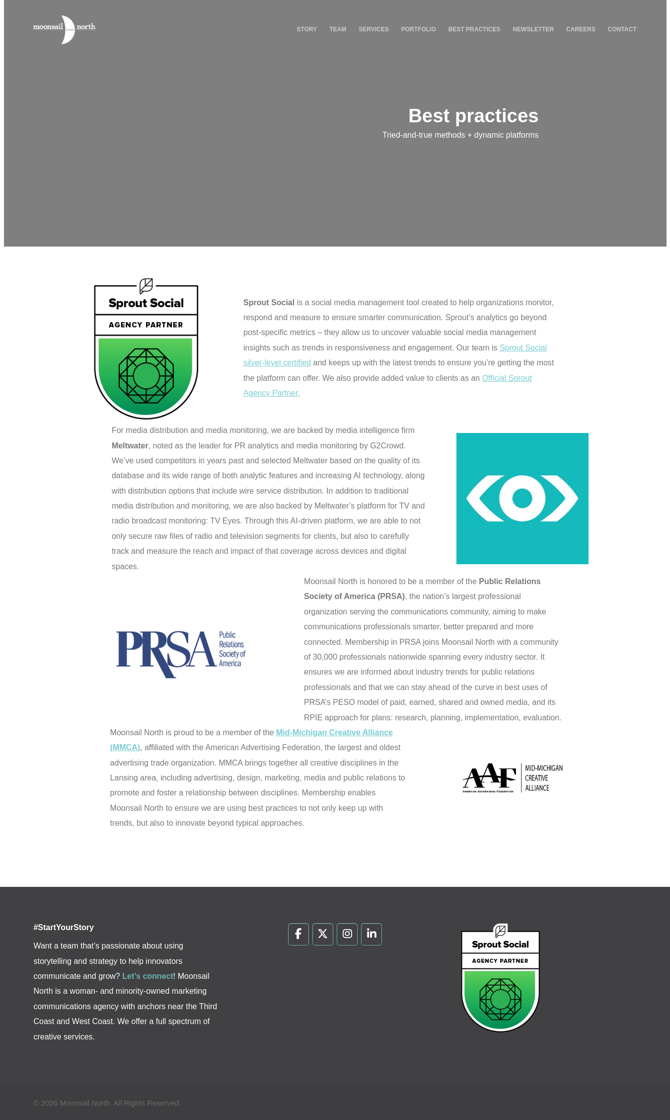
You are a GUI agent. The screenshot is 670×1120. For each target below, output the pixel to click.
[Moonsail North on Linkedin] (371, 934)
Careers (581, 29)
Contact (622, 29)
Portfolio (418, 29)
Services (373, 29)
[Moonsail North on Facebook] (298, 934)
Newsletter (533, 29)
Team (337, 29)
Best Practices (474, 29)
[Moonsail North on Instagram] (347, 934)
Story (307, 29)
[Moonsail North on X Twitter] (323, 934)
